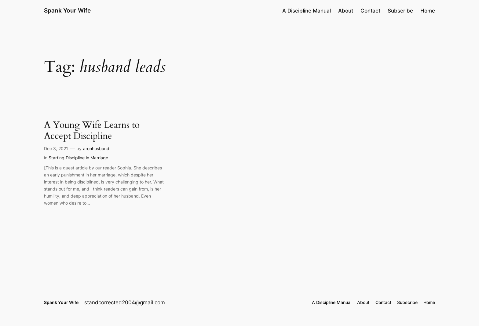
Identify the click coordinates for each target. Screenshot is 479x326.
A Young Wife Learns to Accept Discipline (92, 131)
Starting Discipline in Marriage (78, 157)
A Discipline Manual (306, 11)
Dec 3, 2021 (56, 148)
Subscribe (400, 11)
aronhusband (96, 148)
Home (427, 11)
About (345, 11)
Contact (370, 11)
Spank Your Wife (67, 10)
